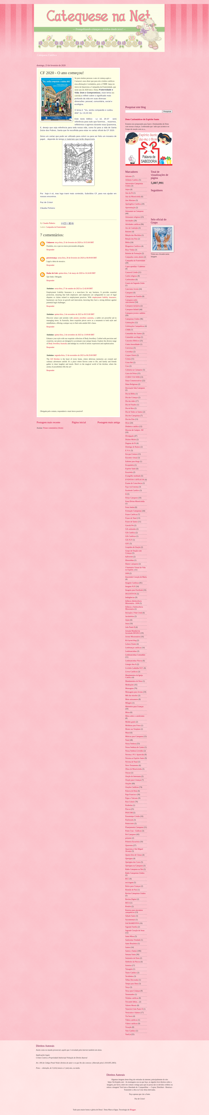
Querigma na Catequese (134, 866)
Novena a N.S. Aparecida (134, 755)
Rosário (128, 906)
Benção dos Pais (131, 239)
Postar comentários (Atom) (53, 428)
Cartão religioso (131, 276)
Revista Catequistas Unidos (135, 893)
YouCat (128, 1034)
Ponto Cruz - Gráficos (133, 831)
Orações (128, 784)
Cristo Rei (129, 363)
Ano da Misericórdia (132, 197)
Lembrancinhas (131, 651)
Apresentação (130, 208)
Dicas (127, 423)
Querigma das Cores (132, 862)
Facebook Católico (132, 490)
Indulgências (130, 597)
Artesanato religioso (132, 217)
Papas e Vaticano (131, 798)
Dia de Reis (129, 408)
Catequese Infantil (132, 309)
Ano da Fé (129, 193)
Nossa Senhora (130, 744)
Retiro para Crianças (132, 886)
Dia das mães (130, 401)
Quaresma (129, 845)
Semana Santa (130, 955)
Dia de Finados (130, 405)
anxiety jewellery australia (83, 318)
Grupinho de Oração (132, 547)
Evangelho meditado (132, 476)
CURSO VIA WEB (132, 377)
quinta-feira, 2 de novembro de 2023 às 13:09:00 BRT (74, 335)
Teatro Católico (131, 973)
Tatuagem (128, 969)
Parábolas (128, 805)
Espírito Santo (130, 469)
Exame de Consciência (133, 483)
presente (128, 838)
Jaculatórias (129, 616)
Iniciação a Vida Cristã (133, 613)
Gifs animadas (130, 529)
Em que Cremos (131, 454)
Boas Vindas (129, 250)
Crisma (128, 359)
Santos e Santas (131, 951)
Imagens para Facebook (134, 590)
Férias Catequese (131, 498)
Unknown (50, 242)
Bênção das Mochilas (133, 235)
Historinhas (129, 560)
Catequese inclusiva (132, 306)
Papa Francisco (130, 795)
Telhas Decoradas (131, 980)
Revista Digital (130, 899)
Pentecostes (129, 824)
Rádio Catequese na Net (134, 869)
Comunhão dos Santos (133, 334)
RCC (127, 879)
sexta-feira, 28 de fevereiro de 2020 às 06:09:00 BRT (77, 258)
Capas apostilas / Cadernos (135, 266)
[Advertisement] (148, 83)
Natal (127, 740)
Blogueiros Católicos (133, 246)
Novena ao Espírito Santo (134, 758)
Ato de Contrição (131, 228)
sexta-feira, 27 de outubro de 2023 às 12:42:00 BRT (74, 289)
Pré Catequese (130, 834)
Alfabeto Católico (131, 180)
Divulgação (129, 436)
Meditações (129, 685)
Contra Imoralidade (132, 344)
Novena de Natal (131, 762)
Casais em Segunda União (134, 283)
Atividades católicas (132, 224)
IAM (127, 573)
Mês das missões (131, 696)
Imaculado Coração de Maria (136, 577)
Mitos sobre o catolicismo (134, 716)
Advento (128, 176)
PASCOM (129, 813)
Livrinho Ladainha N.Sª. (134, 668)
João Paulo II (130, 627)
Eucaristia (129, 472)
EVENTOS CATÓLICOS (134, 480)
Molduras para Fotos (132, 726)
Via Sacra (128, 1016)
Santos (127, 947)
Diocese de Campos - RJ (134, 430)
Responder (50, 250)
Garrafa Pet (129, 525)
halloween (129, 557)
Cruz (127, 366)
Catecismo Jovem (131, 289)
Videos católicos (131, 1020)
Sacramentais (130, 920)
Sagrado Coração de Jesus (134, 931)
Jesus (127, 624)
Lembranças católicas (133, 648)
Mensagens (129, 688)
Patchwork (129, 820)
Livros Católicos (131, 672)
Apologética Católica (133, 204)
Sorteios (128, 965)
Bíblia (127, 242)
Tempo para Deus (131, 984)
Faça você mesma (131, 487)
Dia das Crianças (131, 398)
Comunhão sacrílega (132, 337)
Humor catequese (131, 564)
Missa (127, 712)
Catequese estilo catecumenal (131, 301)
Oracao (128, 773)
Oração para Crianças (133, 780)
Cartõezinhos (130, 280)
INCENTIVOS (130, 594)
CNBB (127, 330)
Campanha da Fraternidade (56, 227)
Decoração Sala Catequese (135, 388)
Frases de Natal (131, 518)
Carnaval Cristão (131, 272)
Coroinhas (129, 352)
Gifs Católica (130, 533)
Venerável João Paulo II (134, 1009)
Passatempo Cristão (132, 816)
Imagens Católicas (132, 583)
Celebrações (129, 323)
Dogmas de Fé (130, 443)
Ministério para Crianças (134, 707)
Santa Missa (129, 936)
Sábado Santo (130, 916)
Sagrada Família (131, 927)
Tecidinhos (129, 976)
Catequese (129, 293)
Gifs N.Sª (128, 540)
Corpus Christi (130, 355)
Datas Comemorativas (133, 381)
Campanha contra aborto (134, 257)
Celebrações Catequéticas (134, 326)
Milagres (128, 703)
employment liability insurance (104, 297)
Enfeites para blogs (132, 461)
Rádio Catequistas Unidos (134, 873)
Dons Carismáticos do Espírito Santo (142, 119)
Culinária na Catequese (133, 370)
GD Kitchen (55, 359)
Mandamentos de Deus (133, 681)
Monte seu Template (132, 729)
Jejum (127, 620)
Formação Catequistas (133, 511)
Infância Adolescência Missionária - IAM (133, 602)
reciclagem (129, 883)
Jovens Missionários (132, 637)
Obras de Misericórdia (133, 769)
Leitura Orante (130, 644)
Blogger (133, 1110)
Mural (127, 733)
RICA (127, 903)
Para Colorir (129, 802)
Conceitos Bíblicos (132, 341)
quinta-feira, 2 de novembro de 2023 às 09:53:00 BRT (74, 314)
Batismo (128, 232)
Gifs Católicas (130, 536)
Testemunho (129, 994)
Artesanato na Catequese (134, 211)
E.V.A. (127, 451)
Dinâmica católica (132, 426)
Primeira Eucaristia (132, 842)
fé (126, 494)
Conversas (129, 348)
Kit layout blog (130, 640)
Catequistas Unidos (132, 319)
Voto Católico (130, 1031)
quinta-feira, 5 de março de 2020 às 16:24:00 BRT (77, 273)
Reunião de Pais (131, 890)
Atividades (129, 221)
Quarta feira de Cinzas (133, 855)
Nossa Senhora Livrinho (134, 751)
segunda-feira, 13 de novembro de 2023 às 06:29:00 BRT (76, 355)
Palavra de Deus (131, 791)
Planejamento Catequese (134, 827)
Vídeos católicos (131, 1024)
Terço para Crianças (132, 991)
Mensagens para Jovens (134, 692)
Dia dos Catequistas (132, 416)
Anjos (127, 189)
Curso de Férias (131, 373)
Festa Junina (129, 507)
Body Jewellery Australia (58, 344)
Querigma (129, 859)
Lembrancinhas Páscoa (133, 661)
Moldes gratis (130, 722)
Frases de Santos (131, 522)
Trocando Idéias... (131, 1002)
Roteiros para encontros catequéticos (134, 911)
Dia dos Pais (129, 419)
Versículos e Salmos (132, 1013)
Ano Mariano (130, 200)
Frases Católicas (131, 514)
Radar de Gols (52, 273)
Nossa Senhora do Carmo (134, 747)
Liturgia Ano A (130, 664)
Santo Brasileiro (131, 944)
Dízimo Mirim (130, 440)
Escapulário (129, 465)
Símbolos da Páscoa (132, 962)
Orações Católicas (132, 787)
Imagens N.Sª (130, 586)
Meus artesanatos (131, 699)
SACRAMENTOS (132, 923)
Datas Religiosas (131, 384)
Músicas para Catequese (134, 736)
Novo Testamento (131, 765)
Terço (127, 987)
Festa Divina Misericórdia (134, 501)
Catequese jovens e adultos (135, 313)
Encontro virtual (131, 458)
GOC (127, 544)
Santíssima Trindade (132, 940)
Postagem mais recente (48, 422)
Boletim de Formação (133, 253)
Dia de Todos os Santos (133, 412)
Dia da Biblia (130, 394)
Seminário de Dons (132, 958)
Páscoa (127, 809)
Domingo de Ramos (132, 447)
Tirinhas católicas (131, 998)
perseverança (52, 258)
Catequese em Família (133, 296)
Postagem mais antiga (109, 422)
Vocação (128, 1027)
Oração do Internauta (133, 776)
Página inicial (79, 422)
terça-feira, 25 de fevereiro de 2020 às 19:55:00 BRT (74, 242)
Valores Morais (130, 1005)
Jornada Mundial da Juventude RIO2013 (132, 632)
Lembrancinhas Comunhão (135, 655)
